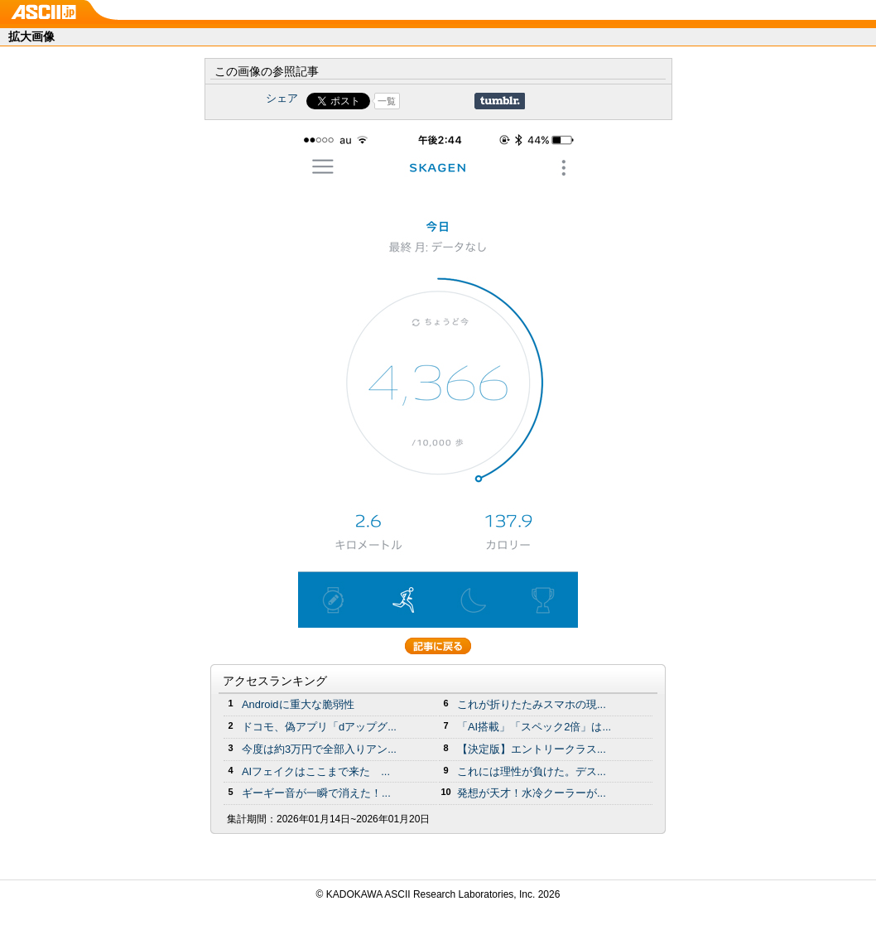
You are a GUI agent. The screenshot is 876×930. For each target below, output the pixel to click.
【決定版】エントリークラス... (531, 749)
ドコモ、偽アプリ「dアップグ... (319, 726)
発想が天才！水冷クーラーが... (531, 793)
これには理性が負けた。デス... (531, 771)
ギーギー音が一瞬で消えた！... (316, 793)
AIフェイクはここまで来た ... (316, 771)
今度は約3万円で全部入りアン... (319, 749)
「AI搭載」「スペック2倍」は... (534, 726)
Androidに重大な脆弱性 (298, 704)
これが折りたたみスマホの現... (531, 704)
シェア (282, 98)
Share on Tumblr (499, 101)
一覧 (387, 101)
